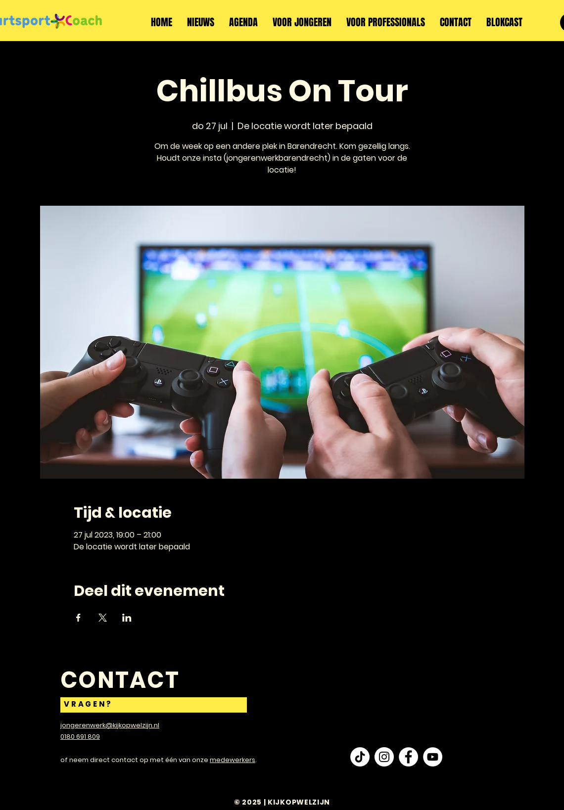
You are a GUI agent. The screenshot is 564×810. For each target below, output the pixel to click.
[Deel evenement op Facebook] (78, 618)
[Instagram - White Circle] (384, 756)
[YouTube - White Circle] (432, 756)
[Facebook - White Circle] (408, 756)
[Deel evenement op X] (102, 618)
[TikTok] (360, 756)
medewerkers (232, 760)
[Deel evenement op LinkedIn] (127, 618)
